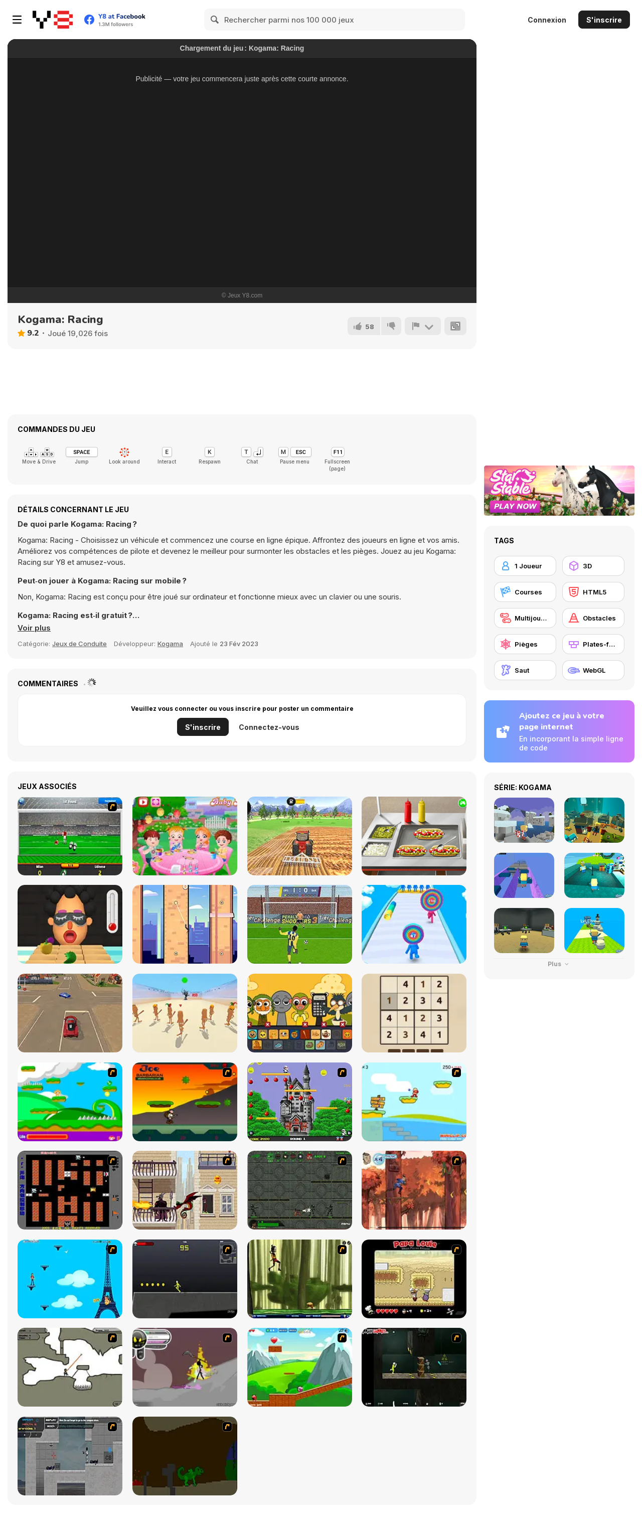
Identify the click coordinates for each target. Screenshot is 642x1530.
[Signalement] (423, 326)
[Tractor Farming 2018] (299, 836)
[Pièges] (525, 644)
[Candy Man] (70, 1101)
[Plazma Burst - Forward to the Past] (70, 1456)
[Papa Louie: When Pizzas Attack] (414, 1279)
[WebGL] (593, 670)
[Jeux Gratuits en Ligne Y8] (52, 20)
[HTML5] (593, 592)
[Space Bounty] (299, 1190)
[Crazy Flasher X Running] (184, 1279)
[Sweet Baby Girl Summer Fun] (414, 836)
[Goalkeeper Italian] (70, 836)
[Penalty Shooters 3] (299, 924)
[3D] (593, 566)
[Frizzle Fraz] (299, 1367)
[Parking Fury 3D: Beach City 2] (70, 1013)
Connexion (547, 20)
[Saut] (525, 670)
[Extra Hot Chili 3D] (70, 924)
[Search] (215, 20)
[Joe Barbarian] (184, 1101)
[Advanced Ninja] (70, 1367)
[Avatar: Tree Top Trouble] (414, 1190)
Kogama (170, 644)
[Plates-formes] (593, 644)
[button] (34, 628)
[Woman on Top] (70, 1279)
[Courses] (525, 592)
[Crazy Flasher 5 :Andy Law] (414, 1367)
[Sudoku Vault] (414, 1013)
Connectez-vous (269, 727)
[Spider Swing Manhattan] (184, 924)
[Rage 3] (184, 1367)
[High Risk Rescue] (184, 1190)
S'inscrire (604, 20)
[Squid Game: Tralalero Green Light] (184, 1013)
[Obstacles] (593, 618)
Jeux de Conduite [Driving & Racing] (79, 644)
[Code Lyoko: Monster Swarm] (299, 1279)
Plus (559, 964)
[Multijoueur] (525, 618)
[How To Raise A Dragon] (184, 1456)
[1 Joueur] (525, 566)
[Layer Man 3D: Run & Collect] (414, 924)
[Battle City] (70, 1190)
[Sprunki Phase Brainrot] (299, 1013)
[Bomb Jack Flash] (299, 1101)
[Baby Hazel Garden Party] (184, 836)
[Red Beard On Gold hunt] (414, 1101)
